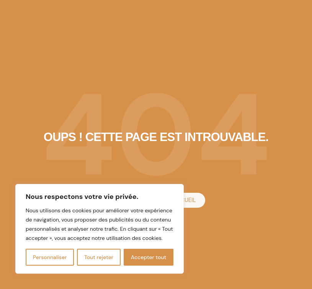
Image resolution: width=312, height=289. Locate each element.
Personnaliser (50, 257)
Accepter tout (148, 257)
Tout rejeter (98, 257)
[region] (99, 229)
